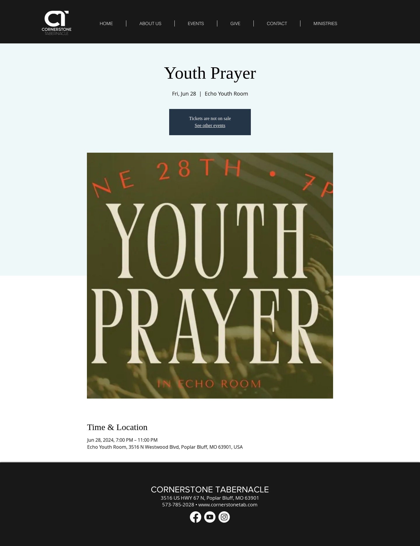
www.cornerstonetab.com (228, 504)
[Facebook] (195, 517)
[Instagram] (224, 517)
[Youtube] (210, 517)
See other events (210, 125)
